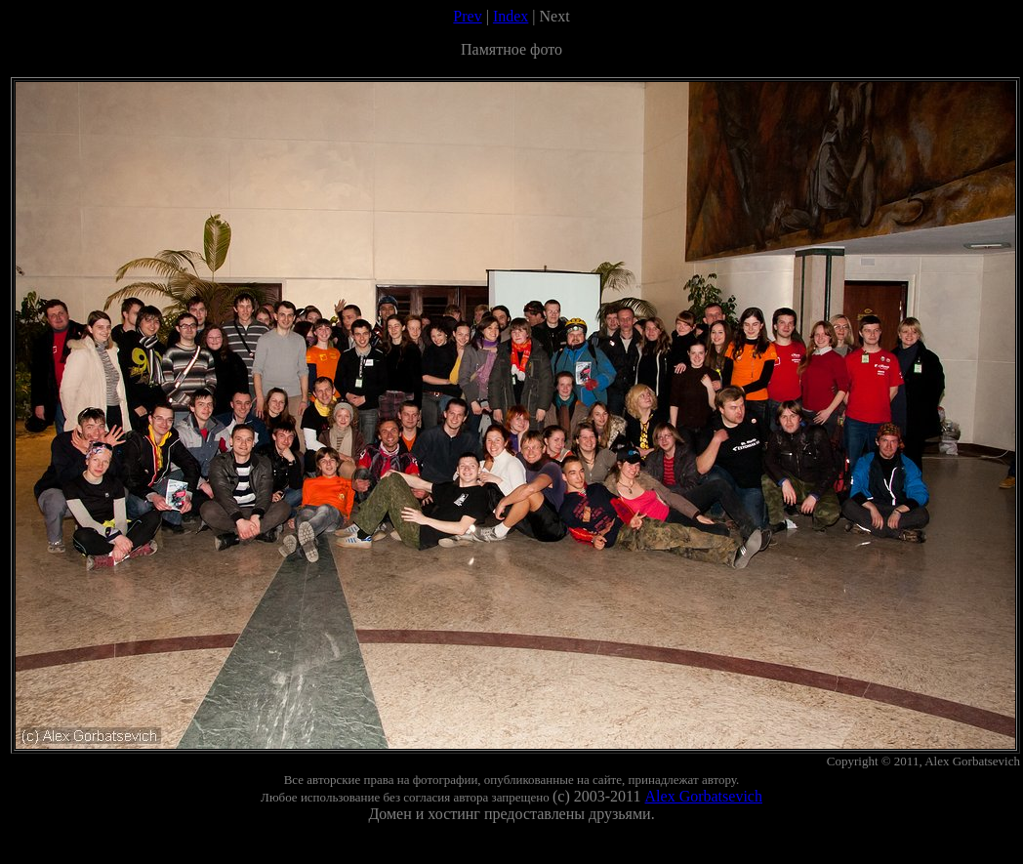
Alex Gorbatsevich (703, 796)
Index (510, 16)
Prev (467, 16)
